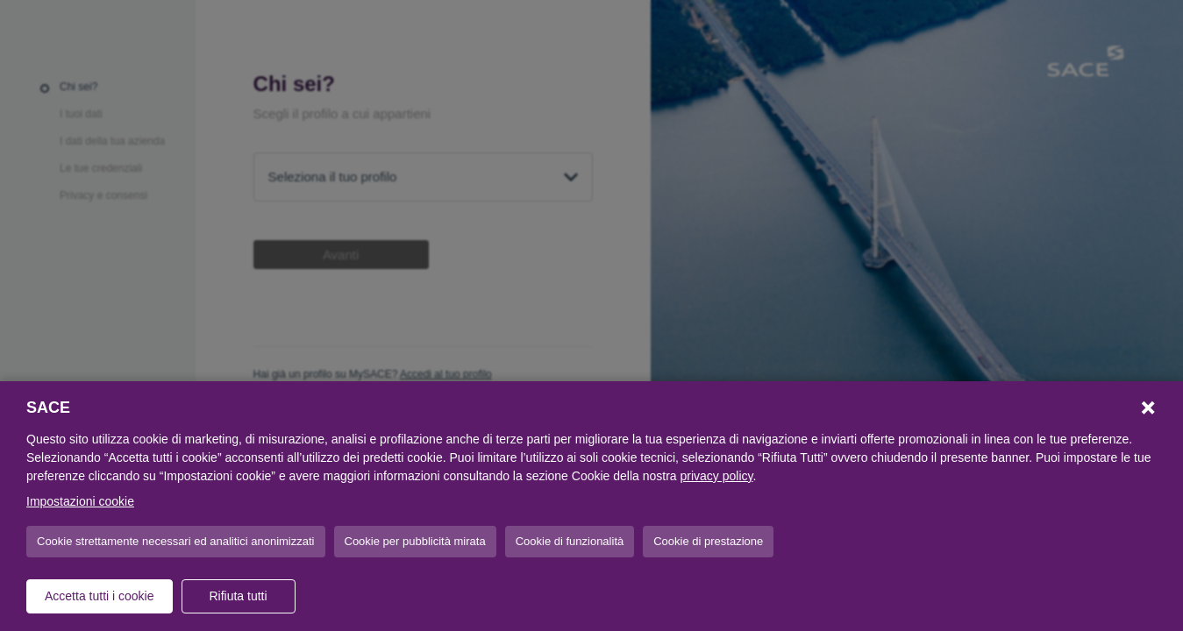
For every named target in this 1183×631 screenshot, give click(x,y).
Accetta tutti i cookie (99, 596)
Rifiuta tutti (238, 596)
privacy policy (717, 476)
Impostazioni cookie (80, 501)
